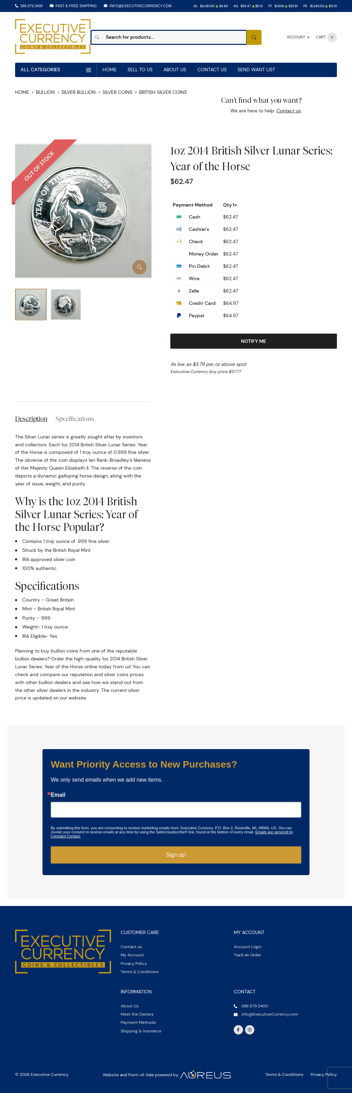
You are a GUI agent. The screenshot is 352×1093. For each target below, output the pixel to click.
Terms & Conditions (140, 971)
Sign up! (176, 855)
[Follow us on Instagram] (250, 1030)
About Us (174, 69)
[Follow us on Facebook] (238, 1030)
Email (58, 795)
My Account (132, 954)
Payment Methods (138, 1022)
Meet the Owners (137, 1014)
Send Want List (256, 69)
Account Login (248, 946)
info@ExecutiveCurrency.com (141, 6)
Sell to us (140, 69)
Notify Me (253, 341)
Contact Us (212, 69)
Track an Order (247, 954)
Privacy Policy (134, 963)
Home (109, 69)
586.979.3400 (32, 6)
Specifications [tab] (75, 418)
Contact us (289, 111)
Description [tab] (31, 418)
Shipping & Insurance (141, 1030)
